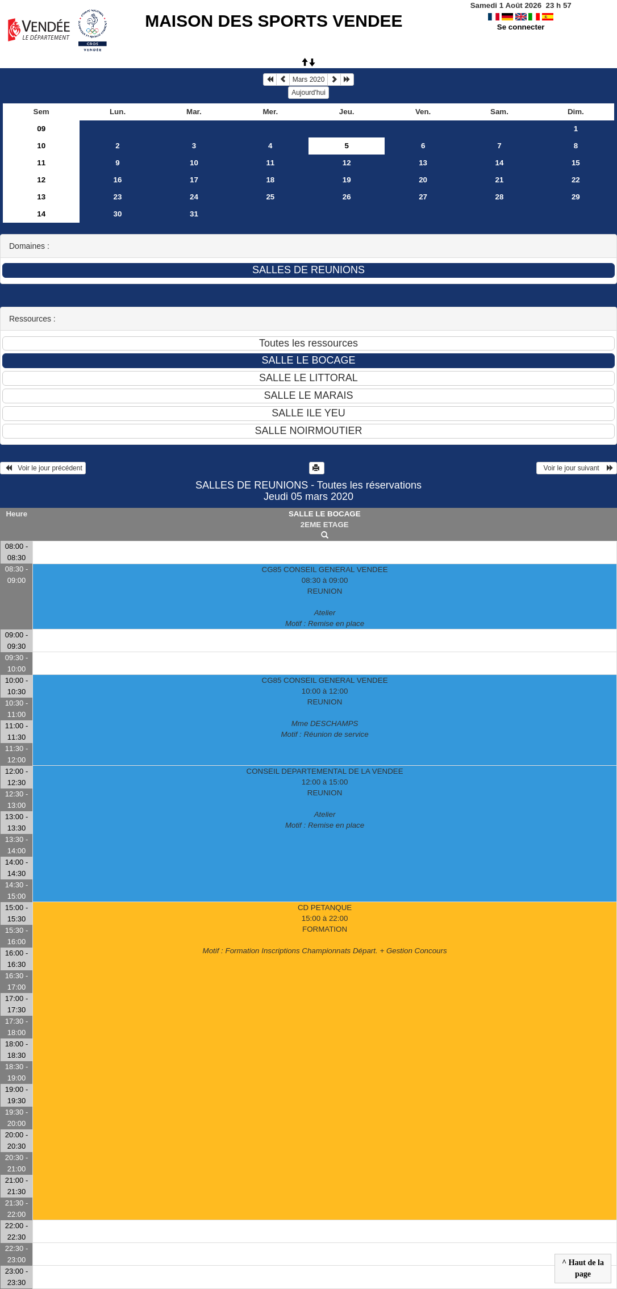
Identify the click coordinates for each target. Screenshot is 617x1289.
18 (270, 180)
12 (347, 162)
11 (41, 162)
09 (41, 128)
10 (41, 145)
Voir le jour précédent (42, 468)
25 (270, 197)
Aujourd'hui (308, 93)
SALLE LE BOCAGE (325, 514)
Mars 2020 (309, 80)
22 (576, 180)
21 (499, 180)
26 (347, 197)
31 (194, 214)
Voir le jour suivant (577, 468)
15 (576, 162)
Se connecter (521, 27)
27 (423, 197)
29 (576, 197)
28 (499, 197)
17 (194, 180)
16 (118, 180)
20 (423, 180)
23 (118, 197)
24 (194, 197)
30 (118, 214)
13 (423, 162)
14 (499, 162)
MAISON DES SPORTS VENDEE (273, 20)
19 (347, 180)
